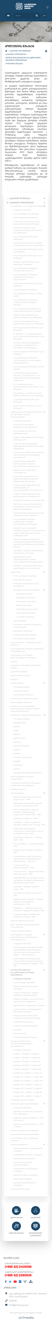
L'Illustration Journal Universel (22, 1100)
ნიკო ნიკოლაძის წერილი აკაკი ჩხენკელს (27, 407)
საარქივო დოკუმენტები (20, 51)
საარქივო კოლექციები (15, 54)
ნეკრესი (17, 753)
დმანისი (17, 734)
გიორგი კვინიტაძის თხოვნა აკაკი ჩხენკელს (28, 329)
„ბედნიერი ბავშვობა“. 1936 (25, 818)
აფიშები (14, 679)
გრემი (16, 730)
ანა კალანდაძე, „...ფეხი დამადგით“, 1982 (29, 845)
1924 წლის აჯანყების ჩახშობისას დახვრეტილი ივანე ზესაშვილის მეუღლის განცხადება (27, 506)
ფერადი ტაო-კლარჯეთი (24, 1158)
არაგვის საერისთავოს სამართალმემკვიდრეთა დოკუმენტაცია (22, 1043)
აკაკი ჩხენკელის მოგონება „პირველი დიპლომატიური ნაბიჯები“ (25, 302)
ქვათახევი (18, 765)
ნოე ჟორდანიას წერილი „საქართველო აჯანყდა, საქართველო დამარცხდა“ (25, 521)
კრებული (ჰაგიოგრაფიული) (25, 1026)
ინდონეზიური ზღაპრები (27, 609)
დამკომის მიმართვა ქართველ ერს (29, 500)
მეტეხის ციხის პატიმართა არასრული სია (24, 471)
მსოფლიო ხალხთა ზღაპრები (26, 590)
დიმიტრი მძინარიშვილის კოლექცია (24, 1184)
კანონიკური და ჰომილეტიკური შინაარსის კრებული (27, 1010)
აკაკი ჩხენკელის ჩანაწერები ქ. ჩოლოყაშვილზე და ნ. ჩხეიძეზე (27, 310)
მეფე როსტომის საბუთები (22, 921)
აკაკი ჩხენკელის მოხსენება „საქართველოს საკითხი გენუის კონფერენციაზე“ (27, 360)
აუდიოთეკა (16, 572)
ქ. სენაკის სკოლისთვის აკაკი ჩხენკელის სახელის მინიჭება (26, 223)
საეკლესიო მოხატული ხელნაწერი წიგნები (26, 666)
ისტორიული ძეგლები (22, 1179)
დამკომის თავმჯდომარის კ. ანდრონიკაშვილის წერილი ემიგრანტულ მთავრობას (25, 478)
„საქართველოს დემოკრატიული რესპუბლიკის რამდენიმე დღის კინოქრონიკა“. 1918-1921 (27, 858)
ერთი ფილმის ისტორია (21, 702)
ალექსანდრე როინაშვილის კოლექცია (25, 1170)
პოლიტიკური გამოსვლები (25, 635)
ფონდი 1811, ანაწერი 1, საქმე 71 (27, 1096)
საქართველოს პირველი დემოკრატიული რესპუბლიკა (23, 656)
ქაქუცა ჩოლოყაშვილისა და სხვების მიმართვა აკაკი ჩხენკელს (28, 322)
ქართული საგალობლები (24, 639)
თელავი (17, 750)
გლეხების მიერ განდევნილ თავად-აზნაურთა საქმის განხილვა (29, 514)
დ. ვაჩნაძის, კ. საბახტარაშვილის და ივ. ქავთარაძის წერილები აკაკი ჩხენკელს (29, 336)
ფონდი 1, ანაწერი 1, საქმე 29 (26, 1054)
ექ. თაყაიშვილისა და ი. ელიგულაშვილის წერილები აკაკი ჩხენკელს (28, 386)
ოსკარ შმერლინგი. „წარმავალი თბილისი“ (25, 1139)
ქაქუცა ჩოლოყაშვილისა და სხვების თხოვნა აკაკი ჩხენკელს (27, 316)
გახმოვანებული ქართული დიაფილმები (22, 778)
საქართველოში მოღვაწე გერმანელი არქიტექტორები (27, 650)
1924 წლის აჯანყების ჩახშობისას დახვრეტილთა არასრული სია (27, 567)
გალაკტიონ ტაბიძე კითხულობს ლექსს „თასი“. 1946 (27, 798)
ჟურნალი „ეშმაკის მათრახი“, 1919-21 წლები (28, 1125)
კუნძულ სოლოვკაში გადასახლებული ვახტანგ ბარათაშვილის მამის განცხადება (28, 559)
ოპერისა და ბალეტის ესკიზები (24, 698)
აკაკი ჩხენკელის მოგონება (25, 290)
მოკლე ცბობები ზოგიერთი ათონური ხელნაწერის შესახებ (27, 1017)
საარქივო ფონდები (19, 198)
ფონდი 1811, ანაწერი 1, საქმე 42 (27, 1088)
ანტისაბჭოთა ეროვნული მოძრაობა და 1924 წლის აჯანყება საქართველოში (27, 414)
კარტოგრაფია (17, 683)
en (44, 15)
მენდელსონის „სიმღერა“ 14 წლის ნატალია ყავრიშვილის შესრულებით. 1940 (28, 901)
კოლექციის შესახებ (14, 64)
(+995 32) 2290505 (18, 1275)
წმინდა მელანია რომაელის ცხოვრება (25, 987)
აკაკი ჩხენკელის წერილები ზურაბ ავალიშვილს (28, 250)
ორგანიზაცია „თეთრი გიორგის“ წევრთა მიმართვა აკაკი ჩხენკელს (28, 394)
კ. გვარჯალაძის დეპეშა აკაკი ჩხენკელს (26, 400)
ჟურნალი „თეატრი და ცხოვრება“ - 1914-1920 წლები (28, 1113)
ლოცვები (17, 1030)
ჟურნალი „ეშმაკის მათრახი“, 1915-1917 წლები (28, 1119)
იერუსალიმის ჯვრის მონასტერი (27, 773)
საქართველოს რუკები (23, 695)
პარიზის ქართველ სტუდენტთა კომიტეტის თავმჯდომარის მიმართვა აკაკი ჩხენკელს (27, 345)
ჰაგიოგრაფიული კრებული (25, 1037)
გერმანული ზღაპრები (26, 598)
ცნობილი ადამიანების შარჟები (25, 1104)
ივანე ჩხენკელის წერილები (25, 218)
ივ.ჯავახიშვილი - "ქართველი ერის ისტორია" (26, 643)
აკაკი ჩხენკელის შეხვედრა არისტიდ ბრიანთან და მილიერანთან (25, 277)
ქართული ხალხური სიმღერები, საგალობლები (27, 626)
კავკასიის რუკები (21, 691)
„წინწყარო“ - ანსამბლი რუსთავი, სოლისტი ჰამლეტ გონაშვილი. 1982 (28, 909)
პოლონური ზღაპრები (26, 613)
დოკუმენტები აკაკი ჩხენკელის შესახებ (28, 206)
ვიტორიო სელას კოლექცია (25, 1175)
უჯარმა (16, 769)
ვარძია (16, 727)
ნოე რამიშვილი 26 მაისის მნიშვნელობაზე (24, 432)
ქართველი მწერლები (23, 631)
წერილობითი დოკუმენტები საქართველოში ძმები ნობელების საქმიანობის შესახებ (26, 708)
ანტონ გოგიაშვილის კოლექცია (25, 1130)
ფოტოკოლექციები (19, 1144)
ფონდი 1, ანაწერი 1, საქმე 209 (26, 1058)
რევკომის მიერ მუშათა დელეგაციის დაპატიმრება (25, 426)
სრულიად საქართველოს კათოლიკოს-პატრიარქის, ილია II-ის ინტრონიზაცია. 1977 (28, 831)
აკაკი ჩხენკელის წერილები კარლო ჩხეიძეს (29, 368)
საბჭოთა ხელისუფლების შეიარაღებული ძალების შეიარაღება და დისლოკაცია (26, 463)
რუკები (14, 661)
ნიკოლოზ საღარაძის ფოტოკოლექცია (23, 1163)
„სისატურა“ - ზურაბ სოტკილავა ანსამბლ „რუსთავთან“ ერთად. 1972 (29, 823)
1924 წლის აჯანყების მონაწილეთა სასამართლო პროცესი (28, 552)
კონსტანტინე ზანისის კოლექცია (27, 1155)
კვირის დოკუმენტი (19, 672)
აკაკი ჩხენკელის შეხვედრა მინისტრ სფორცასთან (25, 269)
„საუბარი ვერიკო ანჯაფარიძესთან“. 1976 (23, 866)
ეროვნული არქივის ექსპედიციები (26, 715)
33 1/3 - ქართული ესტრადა (25, 576)
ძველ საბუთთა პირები (21, 675)
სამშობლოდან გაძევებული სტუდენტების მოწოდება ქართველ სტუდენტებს (28, 446)
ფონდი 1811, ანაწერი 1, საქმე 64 (27, 1092)
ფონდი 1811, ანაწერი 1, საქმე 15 (27, 1085)
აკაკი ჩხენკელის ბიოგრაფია (26, 214)
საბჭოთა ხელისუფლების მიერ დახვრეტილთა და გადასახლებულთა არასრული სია (28, 487)
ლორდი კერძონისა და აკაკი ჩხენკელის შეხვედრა (26, 263)
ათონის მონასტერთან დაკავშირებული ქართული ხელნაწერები (23, 59)
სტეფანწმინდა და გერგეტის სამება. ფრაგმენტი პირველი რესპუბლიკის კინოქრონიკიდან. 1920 (29, 880)
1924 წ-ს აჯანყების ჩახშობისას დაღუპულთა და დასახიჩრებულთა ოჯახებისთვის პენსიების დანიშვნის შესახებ (29, 543)
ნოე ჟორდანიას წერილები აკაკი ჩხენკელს (28, 257)
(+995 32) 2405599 (18, 1267)
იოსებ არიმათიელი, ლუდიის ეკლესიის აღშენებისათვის (26, 994)
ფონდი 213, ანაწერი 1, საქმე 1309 (28, 1077)
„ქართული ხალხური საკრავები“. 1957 (27, 894)
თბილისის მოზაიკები (22, 757)
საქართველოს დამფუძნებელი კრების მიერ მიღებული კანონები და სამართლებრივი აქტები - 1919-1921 (28, 962)
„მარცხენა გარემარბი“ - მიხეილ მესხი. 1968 (27, 838)
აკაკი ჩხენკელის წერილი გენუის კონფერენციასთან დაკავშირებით (28, 244)
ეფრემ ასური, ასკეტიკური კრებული (29, 1005)
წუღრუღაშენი (19, 723)
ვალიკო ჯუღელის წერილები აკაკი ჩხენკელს (28, 353)
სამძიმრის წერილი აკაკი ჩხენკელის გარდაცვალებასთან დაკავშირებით (27, 230)
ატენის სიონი (19, 738)
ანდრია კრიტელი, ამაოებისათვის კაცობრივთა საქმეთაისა (28, 1000)
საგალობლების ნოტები (21, 931)
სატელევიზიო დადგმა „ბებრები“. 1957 (28, 851)
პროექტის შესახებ (24, 594)
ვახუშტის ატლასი (18, 789)
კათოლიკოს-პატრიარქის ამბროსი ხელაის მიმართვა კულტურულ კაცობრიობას (29, 454)
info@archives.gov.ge (18, 1305)
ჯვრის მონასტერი (21, 746)
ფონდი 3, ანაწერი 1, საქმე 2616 (27, 1069)
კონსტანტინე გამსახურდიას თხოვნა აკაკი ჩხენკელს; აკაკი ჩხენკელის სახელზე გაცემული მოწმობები (26, 376)
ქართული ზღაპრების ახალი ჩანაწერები (26, 585)
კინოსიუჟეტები (17, 793)
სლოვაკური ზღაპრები (26, 601)
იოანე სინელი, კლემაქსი (24, 983)
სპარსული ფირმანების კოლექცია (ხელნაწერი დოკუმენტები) (26, 784)
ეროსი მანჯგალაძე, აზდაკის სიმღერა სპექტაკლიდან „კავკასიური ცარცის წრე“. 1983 (27, 812)
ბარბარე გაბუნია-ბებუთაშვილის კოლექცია (27, 1149)
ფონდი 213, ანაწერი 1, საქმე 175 (27, 1073)
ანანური (17, 761)
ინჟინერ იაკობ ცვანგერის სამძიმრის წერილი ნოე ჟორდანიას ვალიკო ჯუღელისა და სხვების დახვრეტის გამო (29, 531)
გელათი (17, 742)
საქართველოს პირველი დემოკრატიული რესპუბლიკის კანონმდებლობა (24, 937)
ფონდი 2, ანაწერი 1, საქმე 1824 (27, 1065)
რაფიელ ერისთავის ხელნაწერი (25, 1134)
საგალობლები (19, 1033)
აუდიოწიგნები (19, 621)
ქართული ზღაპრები (22, 580)
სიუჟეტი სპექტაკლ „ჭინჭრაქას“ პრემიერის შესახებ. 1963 (26, 915)
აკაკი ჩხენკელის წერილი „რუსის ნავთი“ (27, 295)
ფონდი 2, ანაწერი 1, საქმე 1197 (27, 1061)
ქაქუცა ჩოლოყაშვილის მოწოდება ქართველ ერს (28, 438)
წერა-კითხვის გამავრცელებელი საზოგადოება (25, 926)
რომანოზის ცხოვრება (23, 1022)
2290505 (13, 1301)
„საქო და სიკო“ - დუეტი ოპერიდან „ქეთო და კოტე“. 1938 (28, 873)
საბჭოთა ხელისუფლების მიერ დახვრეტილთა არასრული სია (26, 495)
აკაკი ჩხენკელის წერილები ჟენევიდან (25, 238)
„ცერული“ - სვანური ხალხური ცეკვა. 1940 (26, 888)
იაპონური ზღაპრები (25, 617)
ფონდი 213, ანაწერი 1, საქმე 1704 (28, 1081)
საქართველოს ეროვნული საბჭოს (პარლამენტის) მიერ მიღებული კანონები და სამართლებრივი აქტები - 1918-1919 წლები (28, 951)
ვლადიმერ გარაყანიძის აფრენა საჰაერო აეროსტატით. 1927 (27, 804)
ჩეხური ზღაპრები (24, 605)
